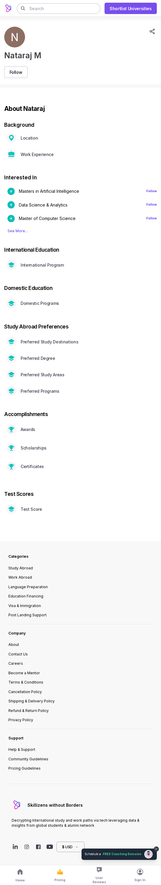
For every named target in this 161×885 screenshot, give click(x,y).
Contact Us (18, 654)
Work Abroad (20, 577)
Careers (15, 663)
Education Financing (25, 596)
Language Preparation (28, 587)
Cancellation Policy (25, 692)
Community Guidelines (28, 759)
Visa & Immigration (24, 605)
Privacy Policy (20, 720)
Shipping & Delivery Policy (31, 701)
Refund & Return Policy (28, 710)
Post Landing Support (27, 615)
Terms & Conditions (25, 682)
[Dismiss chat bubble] (156, 849)
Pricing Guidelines (24, 768)
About (13, 644)
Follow (151, 191)
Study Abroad (20, 568)
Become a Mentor (24, 673)
